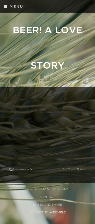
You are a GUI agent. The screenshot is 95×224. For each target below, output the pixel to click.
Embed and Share (47, 204)
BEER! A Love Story (47, 48)
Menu (14, 6)
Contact (47, 196)
